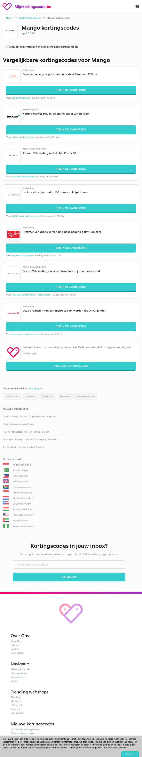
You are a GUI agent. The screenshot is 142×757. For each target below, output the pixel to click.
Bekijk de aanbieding (71, 90)
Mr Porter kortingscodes (23, 176)
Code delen (17, 652)
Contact (15, 648)
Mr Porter (16, 701)
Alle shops (35, 388)
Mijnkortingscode (20, 669)
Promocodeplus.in (22, 509)
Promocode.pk (20, 470)
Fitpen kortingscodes (22, 733)
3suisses (30, 396)
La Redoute (12, 396)
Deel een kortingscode (71, 365)
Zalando (15, 708)
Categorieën (17, 676)
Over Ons (16, 641)
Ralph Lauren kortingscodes (25, 216)
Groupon (65, 396)
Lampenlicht (17, 712)
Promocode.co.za (22, 486)
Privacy (15, 644)
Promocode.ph (20, 475)
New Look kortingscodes (23, 294)
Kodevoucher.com (22, 464)
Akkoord (130, 754)
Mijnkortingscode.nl (23, 498)
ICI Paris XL (17, 705)
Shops (14, 680)
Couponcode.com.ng (24, 525)
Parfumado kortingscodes (25, 729)
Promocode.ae (20, 520)
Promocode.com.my (23, 514)
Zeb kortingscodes (21, 98)
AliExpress (47, 396)
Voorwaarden (44, 294)
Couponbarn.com (22, 503)
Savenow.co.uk (20, 481)
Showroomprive (86, 396)
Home (9, 17)
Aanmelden (69, 576)
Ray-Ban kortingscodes (23, 255)
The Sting (16, 697)
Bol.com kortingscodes (23, 137)
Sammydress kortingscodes (25, 334)
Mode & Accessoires (30, 17)
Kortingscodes (19, 673)
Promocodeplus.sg (22, 492)
